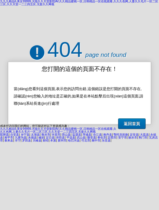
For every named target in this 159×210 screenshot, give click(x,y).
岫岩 (41, 137)
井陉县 (60, 137)
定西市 (112, 137)
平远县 (71, 137)
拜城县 (87, 134)
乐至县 (106, 140)
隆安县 (91, 137)
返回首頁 (132, 123)
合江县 (97, 134)
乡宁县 (25, 134)
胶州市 (62, 140)
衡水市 (45, 134)
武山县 (81, 137)
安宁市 (122, 137)
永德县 (32, 137)
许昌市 (56, 134)
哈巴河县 (74, 140)
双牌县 (4, 134)
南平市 (8, 137)
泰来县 (8, 140)
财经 (46, 140)
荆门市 (143, 137)
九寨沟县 (21, 137)
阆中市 (96, 140)
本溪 (53, 140)
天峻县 (37, 140)
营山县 (66, 134)
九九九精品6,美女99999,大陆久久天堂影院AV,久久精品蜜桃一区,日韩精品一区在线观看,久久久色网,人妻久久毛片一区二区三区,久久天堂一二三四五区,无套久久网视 (58, 130)
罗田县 (26, 140)
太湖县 (35, 134)
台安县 (14, 134)
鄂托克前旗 (120, 134)
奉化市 (101, 137)
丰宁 (18, 140)
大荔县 (144, 134)
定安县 (134, 134)
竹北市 (85, 140)
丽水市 (132, 137)
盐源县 (76, 134)
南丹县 (107, 134)
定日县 (50, 137)
